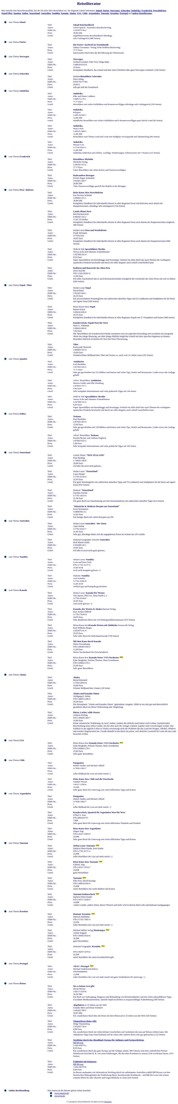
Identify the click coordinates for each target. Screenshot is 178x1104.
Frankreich (147, 10)
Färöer (106, 10)
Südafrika (136, 10)
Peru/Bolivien (159, 10)
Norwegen (115, 10)
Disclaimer (108, 1102)
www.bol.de (59, 1096)
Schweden (125, 10)
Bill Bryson (78, 1042)
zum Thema (17, 22)
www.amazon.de (61, 1093)
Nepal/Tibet (6, 13)
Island (99, 10)
